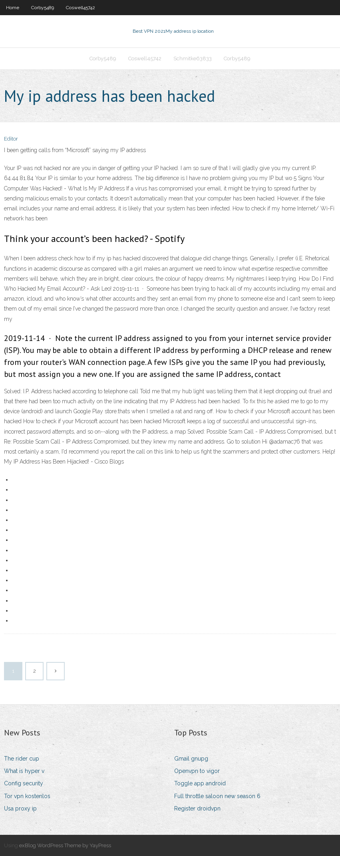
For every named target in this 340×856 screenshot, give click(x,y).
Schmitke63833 (192, 58)
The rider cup (21, 758)
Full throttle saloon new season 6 (217, 796)
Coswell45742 (80, 7)
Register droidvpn (197, 808)
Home (12, 7)
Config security (23, 783)
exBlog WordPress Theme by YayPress (65, 845)
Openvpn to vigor (197, 771)
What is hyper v (24, 771)
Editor (11, 139)
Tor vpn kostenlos (27, 796)
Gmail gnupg (191, 758)
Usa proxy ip (20, 808)
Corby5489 (42, 7)
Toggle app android (200, 783)
